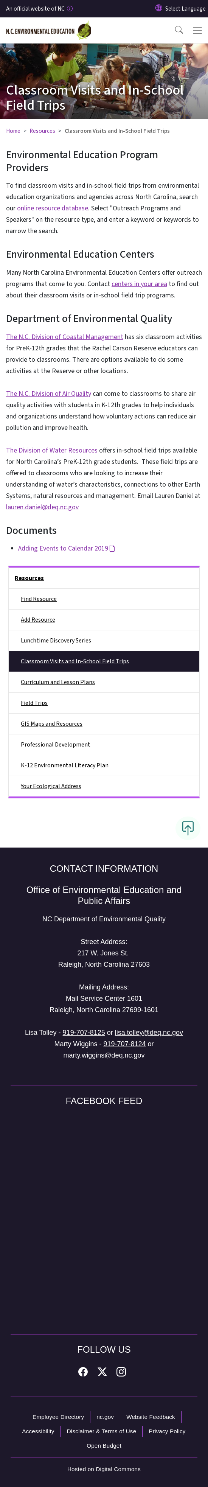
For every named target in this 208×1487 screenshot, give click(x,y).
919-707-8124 (124, 1044)
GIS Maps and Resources (51, 724)
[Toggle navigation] (197, 30)
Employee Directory (58, 1417)
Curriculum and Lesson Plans (58, 682)
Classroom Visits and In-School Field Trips (75, 661)
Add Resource (38, 620)
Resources (42, 131)
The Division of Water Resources (52, 450)
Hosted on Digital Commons (104, 1469)
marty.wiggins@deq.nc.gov (103, 1055)
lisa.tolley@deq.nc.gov (149, 1032)
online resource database (52, 208)
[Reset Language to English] (158, 8)
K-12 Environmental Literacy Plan (65, 765)
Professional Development (55, 744)
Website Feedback (150, 1417)
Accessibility (38, 1431)
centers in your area (139, 284)
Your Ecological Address (51, 786)
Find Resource (39, 599)
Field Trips (34, 703)
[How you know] (69, 8)
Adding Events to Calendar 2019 (66, 548)
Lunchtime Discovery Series (56, 640)
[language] (185, 8)
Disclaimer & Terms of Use (102, 1431)
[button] (174, 30)
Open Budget (104, 1445)
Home (13, 131)
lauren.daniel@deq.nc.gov (42, 507)
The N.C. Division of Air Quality (48, 393)
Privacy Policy (167, 1431)
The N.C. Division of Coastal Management (64, 337)
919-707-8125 (84, 1032)
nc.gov (105, 1417)
